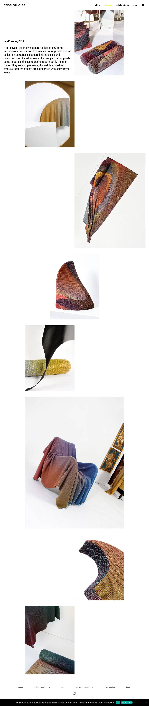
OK (118, 702)
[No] (146, 702)
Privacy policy (127, 702)
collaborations (122, 5)
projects (108, 5)
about (97, 5)
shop (135, 5)
